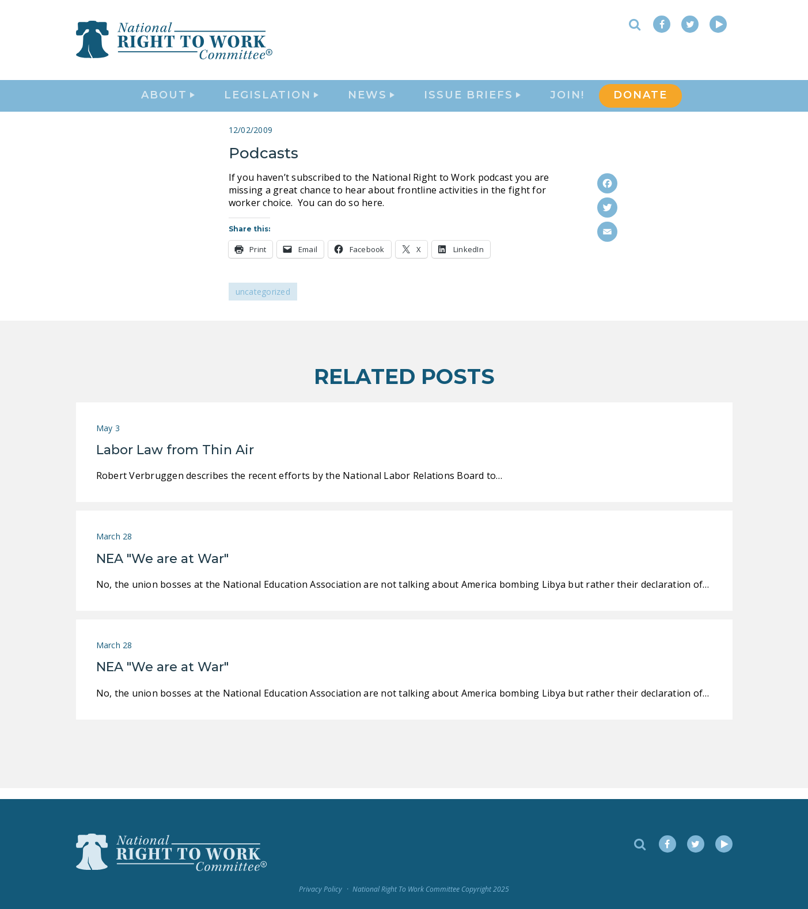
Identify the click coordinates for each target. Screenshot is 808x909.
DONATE (640, 101)
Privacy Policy (320, 889)
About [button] (168, 101)
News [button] (371, 101)
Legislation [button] (271, 101)
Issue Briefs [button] (472, 101)
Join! (567, 101)
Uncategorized (263, 302)
